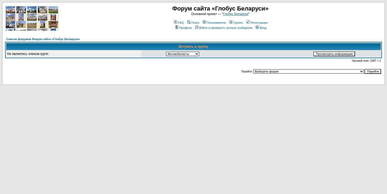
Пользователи (214, 22)
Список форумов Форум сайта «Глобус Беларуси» (43, 39)
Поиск (193, 22)
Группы (236, 22)
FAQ (179, 22)
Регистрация (257, 22)
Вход (261, 27)
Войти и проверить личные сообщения (223, 27)
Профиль (183, 27)
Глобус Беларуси (235, 14)
